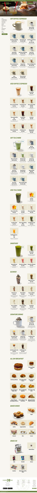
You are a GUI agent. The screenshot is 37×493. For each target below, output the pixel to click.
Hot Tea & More (3, 21)
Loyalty (18, 484)
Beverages (29, 482)
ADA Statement (34, 481)
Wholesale (23, 482)
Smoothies (3, 23)
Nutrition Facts (28, 483)
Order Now (30, 3)
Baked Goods (3, 29)
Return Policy (34, 483)
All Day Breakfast (4, 28)
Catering (18, 485)
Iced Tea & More (3, 22)
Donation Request (34, 486)
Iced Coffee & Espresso (4, 20)
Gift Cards (18, 483)
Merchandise (18, 482)
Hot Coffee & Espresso (4, 19)
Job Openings (23, 483)
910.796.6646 (7, 486)
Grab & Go (3, 32)
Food (28, 481)
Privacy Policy (34, 482)
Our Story (23, 481)
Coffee (18, 481)
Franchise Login (34, 484)
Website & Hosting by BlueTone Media (3, 492)
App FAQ (34, 485)
